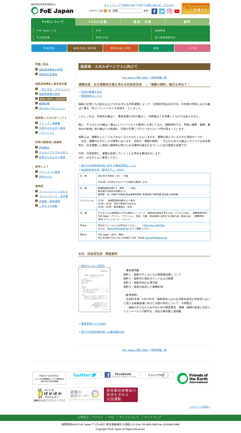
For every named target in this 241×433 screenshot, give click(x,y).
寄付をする (45, 176)
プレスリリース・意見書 (53, 196)
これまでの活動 (48, 206)
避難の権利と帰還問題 (53, 99)
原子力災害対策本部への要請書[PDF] (103, 332)
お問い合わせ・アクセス (159, 5)
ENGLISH (129, 5)
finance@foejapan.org (118, 228)
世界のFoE (102, 37)
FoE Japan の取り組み (135, 77)
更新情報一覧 (159, 77)
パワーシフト (47, 133)
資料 (187, 21)
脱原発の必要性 (48, 74)
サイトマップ (112, 5)
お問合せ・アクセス (90, 417)
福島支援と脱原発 (84, 48)
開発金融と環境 (121, 48)
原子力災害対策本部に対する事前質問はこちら (109, 165)
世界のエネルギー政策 (52, 157)
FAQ (140, 5)
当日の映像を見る (91, 91)
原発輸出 (44, 147)
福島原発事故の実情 (51, 69)
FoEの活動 (98, 21)
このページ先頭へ (199, 406)
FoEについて (53, 21)
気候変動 (49, 48)
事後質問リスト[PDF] (93, 323)
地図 (133, 188)
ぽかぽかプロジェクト (52, 108)
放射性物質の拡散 (49, 94)
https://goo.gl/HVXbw (154, 225)
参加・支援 (142, 21)
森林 (156, 48)
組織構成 (160, 30)
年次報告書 (43, 37)
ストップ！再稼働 (49, 123)
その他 (192, 48)
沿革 (98, 30)
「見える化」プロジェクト (55, 89)
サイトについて (129, 417)
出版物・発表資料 (49, 201)
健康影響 (44, 103)
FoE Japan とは (46, 30)
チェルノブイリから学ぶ (53, 152)
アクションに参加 (49, 172)
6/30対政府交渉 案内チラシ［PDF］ (103, 169)
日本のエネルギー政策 (52, 128)
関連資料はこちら (91, 96)
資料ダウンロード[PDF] (93, 265)
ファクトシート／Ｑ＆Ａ (53, 191)
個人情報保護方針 (165, 37)
